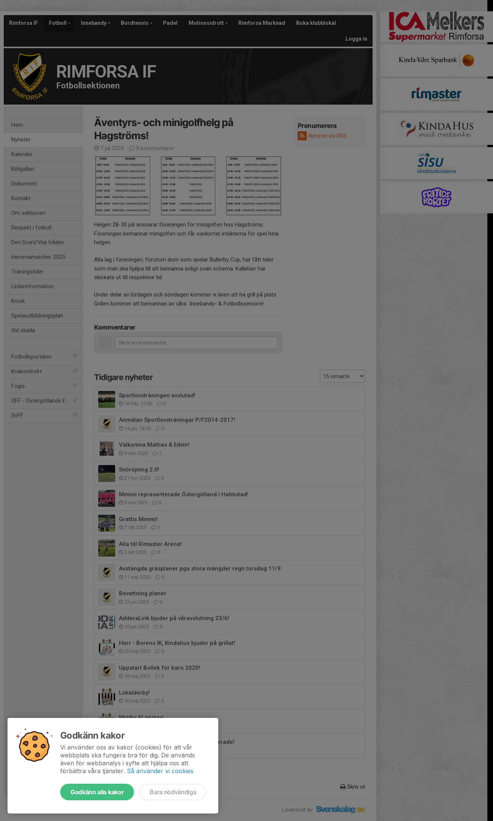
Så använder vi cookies (160, 771)
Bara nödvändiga (173, 792)
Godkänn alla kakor (97, 792)
